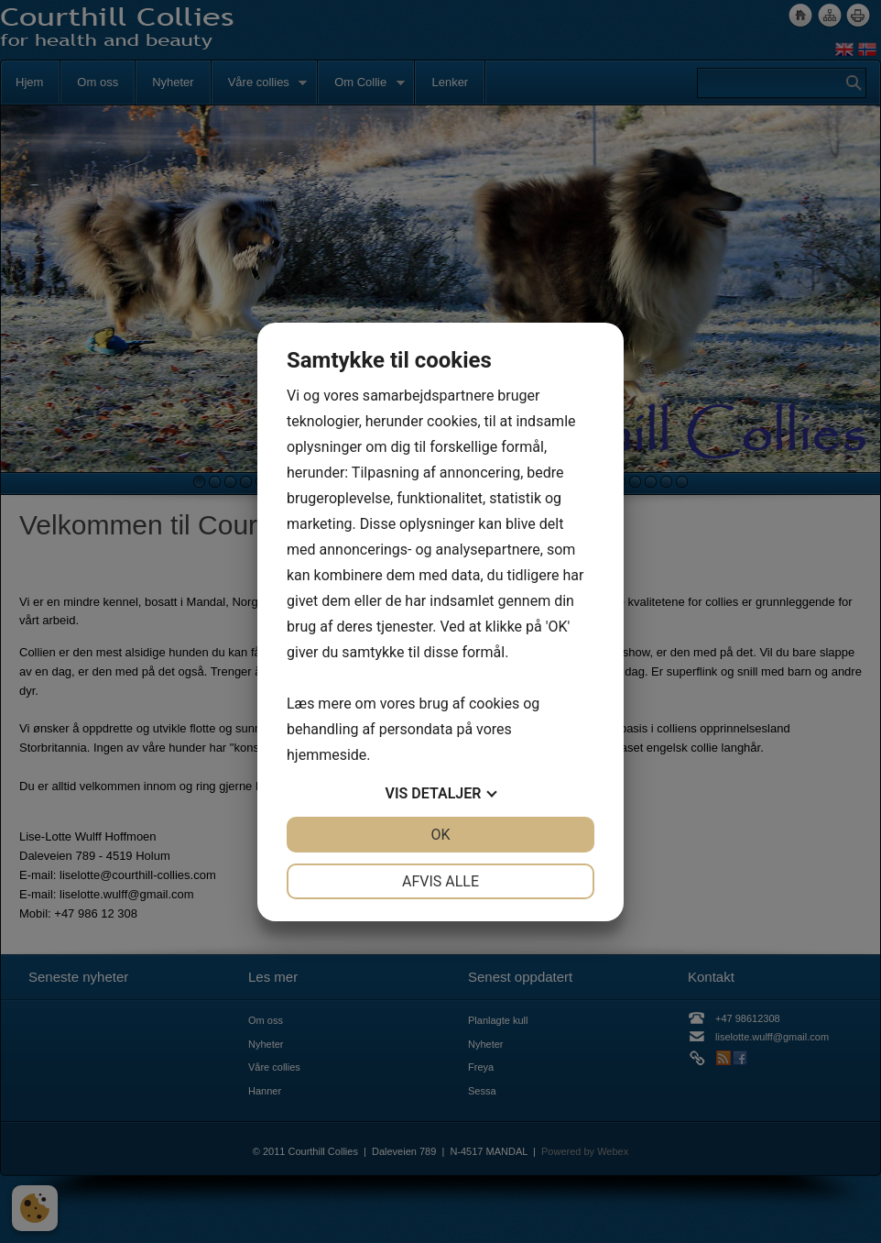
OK (440, 834)
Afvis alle (440, 881)
